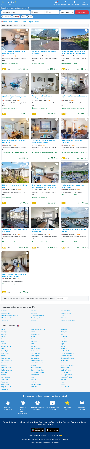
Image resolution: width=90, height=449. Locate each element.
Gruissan (33, 365)
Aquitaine (64, 329)
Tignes (63, 344)
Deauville (4, 311)
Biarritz (63, 384)
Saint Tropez (65, 387)
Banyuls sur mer (36, 367)
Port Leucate (5, 377)
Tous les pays (75, 422)
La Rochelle (64, 372)
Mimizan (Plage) (6, 367)
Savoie (3, 334)
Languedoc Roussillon (38, 329)
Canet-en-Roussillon (37, 370)
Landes (33, 339)
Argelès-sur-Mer (6, 346)
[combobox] (15, 12)
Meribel (3, 348)
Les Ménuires (5, 358)
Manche (63, 339)
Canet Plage (5, 384)
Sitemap (83, 422)
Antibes (33, 382)
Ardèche (4, 344)
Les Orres (34, 346)
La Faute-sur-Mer (6, 370)
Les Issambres (35, 358)
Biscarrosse (5, 363)
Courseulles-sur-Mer (37, 315)
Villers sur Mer (65, 311)
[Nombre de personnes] (67, 12)
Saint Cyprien (35, 356)
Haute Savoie (35, 334)
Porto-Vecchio (35, 375)
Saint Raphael (35, 353)
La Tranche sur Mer (37, 360)
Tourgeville (4, 320)
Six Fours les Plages (37, 372)
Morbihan (64, 336)
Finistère (34, 341)
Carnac (3, 356)
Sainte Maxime (36, 348)
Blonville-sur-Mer (6, 318)
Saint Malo (4, 382)
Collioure (4, 372)
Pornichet (34, 387)
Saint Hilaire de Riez (67, 365)
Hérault (3, 336)
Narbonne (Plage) (66, 377)
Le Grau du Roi (65, 351)
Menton (33, 379)
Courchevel (4, 389)
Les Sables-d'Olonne (67, 353)
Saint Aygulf (5, 379)
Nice (62, 382)
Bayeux (33, 320)
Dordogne (64, 341)
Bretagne (4, 332)
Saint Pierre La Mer (37, 363)
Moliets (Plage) (66, 370)
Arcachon (64, 348)
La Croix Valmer (36, 384)
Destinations (6, 16)
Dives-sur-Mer (5, 313)
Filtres (16, 17)
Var (62, 334)
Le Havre (34, 313)
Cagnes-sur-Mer (6, 387)
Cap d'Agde (4, 351)
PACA (3, 329)
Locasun (39, 424)
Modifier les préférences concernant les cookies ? (45, 442)
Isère (3, 339)
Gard (2, 341)
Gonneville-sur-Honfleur (68, 320)
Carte (23, 16)
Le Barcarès (34, 351)
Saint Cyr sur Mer (66, 375)
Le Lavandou (5, 353)
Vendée (33, 336)
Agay (32, 377)
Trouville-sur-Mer (66, 313)
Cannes (63, 346)
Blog (60, 422)
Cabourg (33, 311)
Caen (62, 315)
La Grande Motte (6, 360)
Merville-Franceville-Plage (9, 315)
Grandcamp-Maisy (36, 318)
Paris (32, 344)
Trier (30, 16)
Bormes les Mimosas (67, 358)
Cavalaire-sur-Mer (66, 356)
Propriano (64, 379)
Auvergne (64, 332)
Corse (33, 332)
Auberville (64, 318)
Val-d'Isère (64, 360)
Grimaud (3, 375)
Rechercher (81, 12)
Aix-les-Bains (65, 367)
